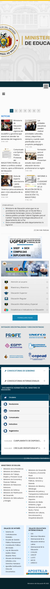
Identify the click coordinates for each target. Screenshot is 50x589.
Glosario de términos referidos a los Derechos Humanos (13, 561)
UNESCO (34, 563)
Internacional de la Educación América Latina (37, 541)
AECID (33, 560)
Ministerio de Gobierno (11, 471)
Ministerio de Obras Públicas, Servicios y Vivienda (35, 480)
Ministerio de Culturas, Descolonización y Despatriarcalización (36, 515)
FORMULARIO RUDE (25, 318)
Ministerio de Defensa (11, 490)
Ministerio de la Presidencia (13, 469)
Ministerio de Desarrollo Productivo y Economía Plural (37, 473)
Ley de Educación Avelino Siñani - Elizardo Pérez (12, 553)
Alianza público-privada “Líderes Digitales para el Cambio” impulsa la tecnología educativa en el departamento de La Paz (25, 217)
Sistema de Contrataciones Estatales (11, 534)
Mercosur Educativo (38, 536)
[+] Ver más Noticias (41, 230)
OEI (32, 534)
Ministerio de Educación (36, 583)
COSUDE (34, 552)
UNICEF (33, 555)
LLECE (33, 557)
